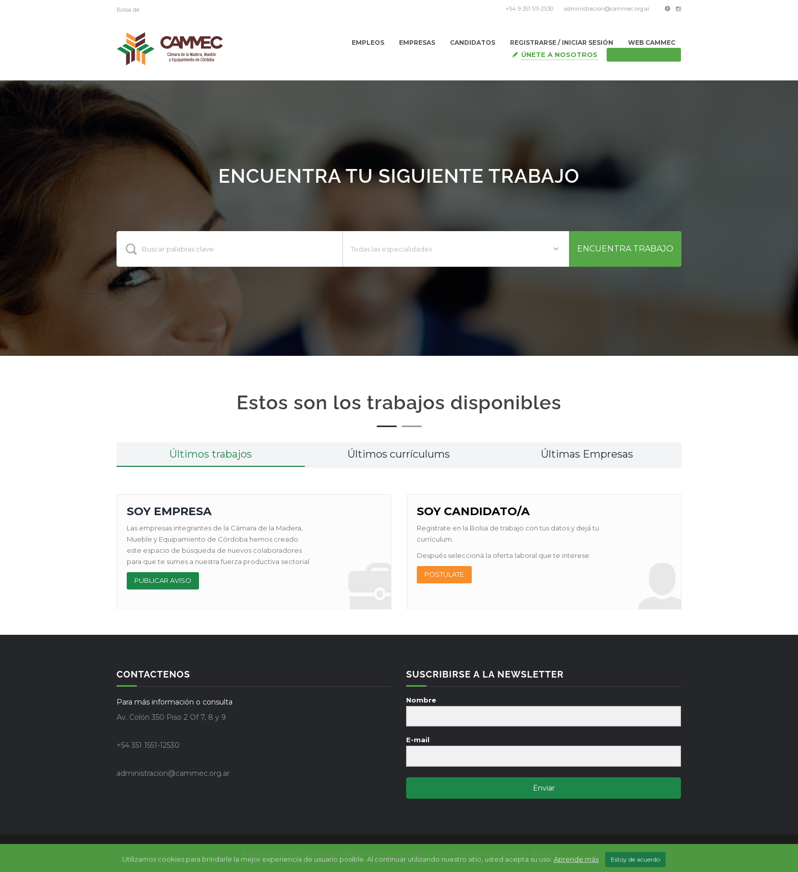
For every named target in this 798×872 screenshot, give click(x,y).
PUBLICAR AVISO (162, 580)
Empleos (368, 42)
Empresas (417, 42)
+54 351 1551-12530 (148, 745)
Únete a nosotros (559, 54)
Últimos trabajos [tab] (210, 454)
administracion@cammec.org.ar (606, 8)
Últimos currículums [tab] (399, 454)
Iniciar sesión (644, 54)
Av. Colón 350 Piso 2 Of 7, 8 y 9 (171, 717)
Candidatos (472, 42)
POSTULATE (444, 574)
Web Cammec (651, 42)
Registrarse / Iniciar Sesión (561, 42)
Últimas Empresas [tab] (587, 454)
